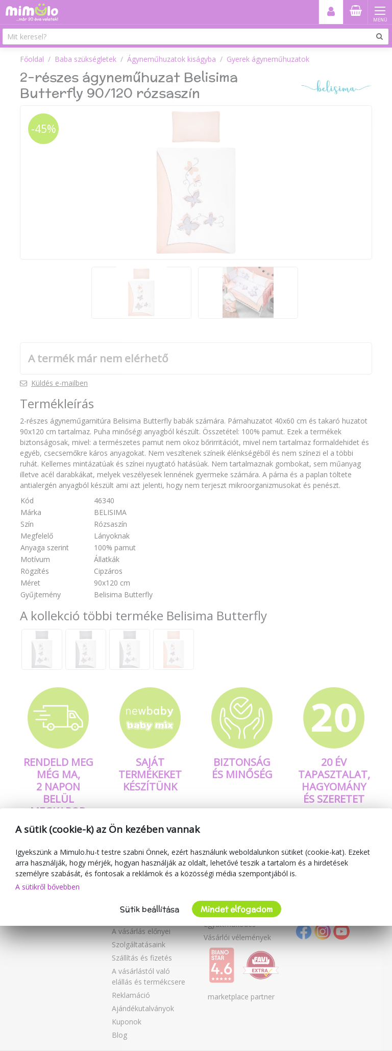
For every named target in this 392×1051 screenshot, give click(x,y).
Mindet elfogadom (237, 909)
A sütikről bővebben (47, 887)
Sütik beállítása (149, 909)
